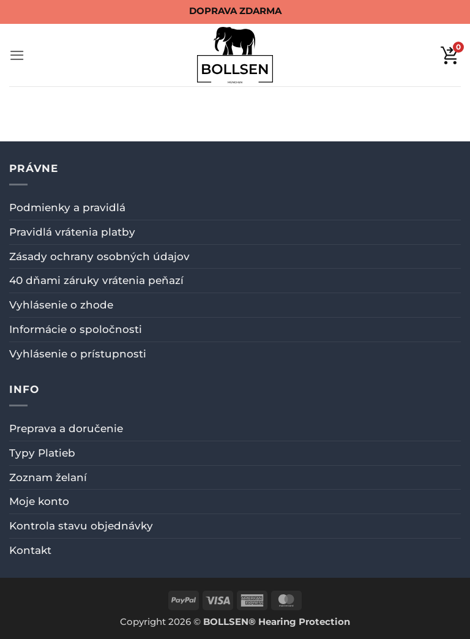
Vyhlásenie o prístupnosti (77, 354)
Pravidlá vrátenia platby (72, 232)
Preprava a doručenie (66, 428)
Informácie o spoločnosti (75, 329)
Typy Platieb (42, 453)
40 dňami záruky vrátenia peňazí (96, 280)
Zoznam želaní (48, 477)
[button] (17, 55)
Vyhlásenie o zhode (61, 305)
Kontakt (30, 550)
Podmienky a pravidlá (67, 207)
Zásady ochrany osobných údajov (99, 256)
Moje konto (39, 501)
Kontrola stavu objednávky (81, 526)
